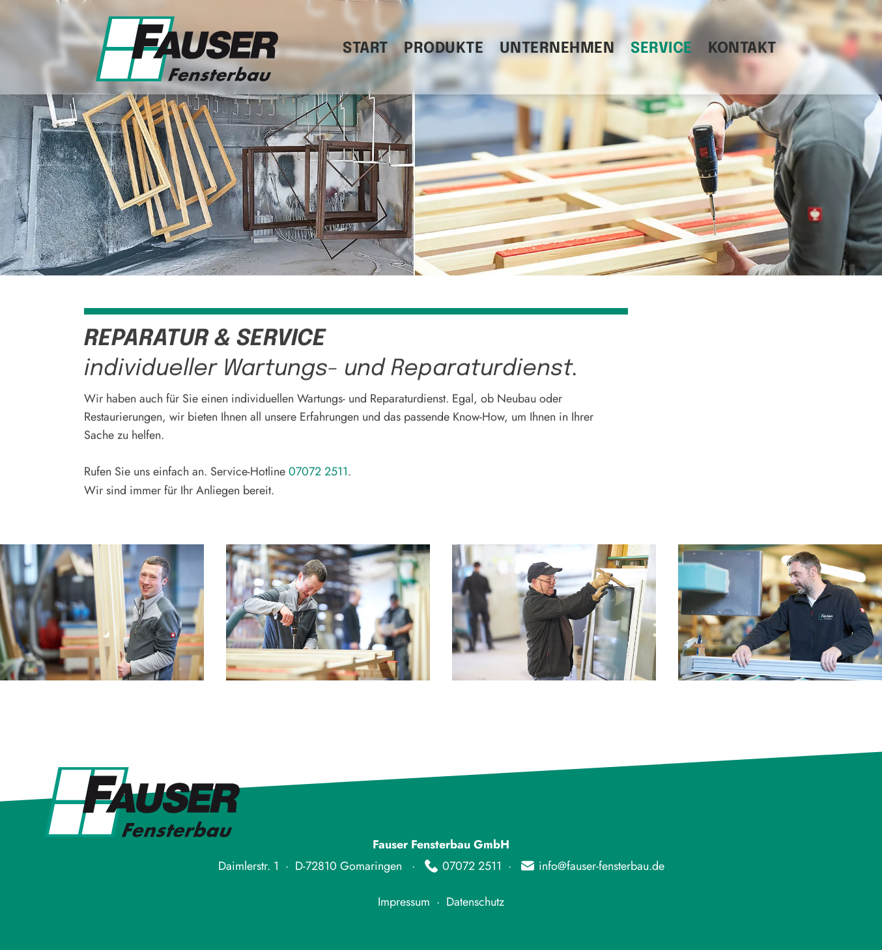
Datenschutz (475, 901)
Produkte (443, 48)
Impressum (404, 901)
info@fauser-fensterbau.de (601, 866)
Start (365, 48)
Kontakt (742, 48)
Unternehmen (557, 48)
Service (661, 48)
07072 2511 (318, 471)
